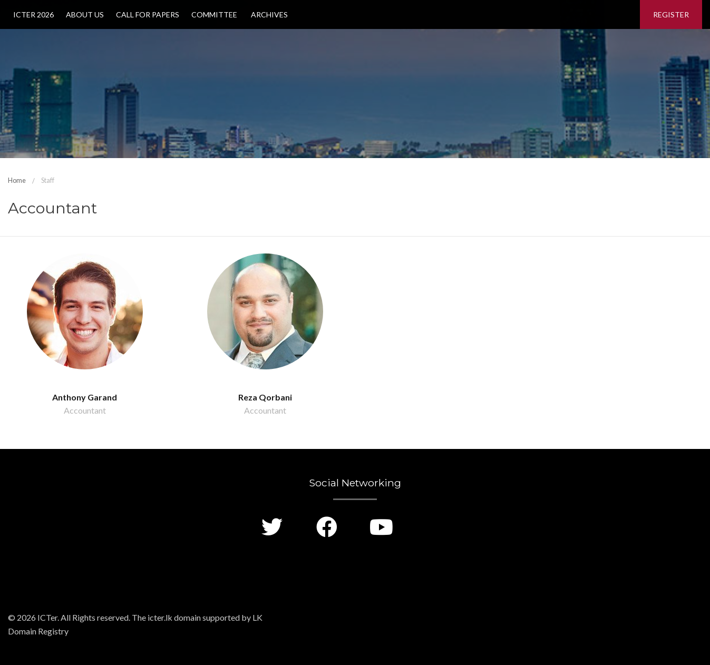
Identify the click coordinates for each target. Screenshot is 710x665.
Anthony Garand (84, 397)
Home (17, 180)
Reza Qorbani (265, 397)
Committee (214, 14)
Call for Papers (147, 14)
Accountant (85, 410)
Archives (268, 14)
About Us (85, 14)
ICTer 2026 (33, 14)
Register (671, 14)
